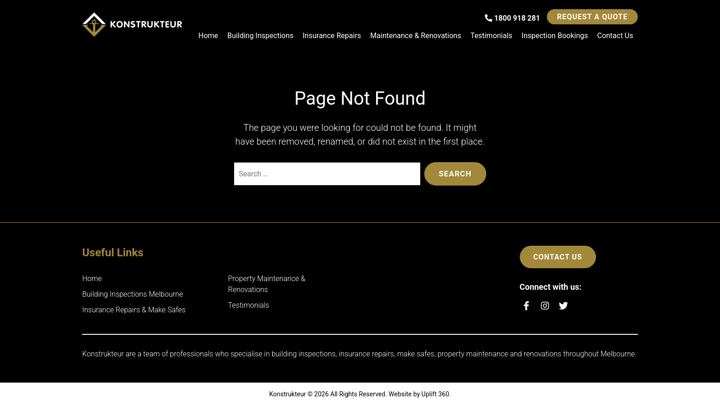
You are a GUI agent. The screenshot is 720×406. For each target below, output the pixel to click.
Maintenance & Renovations (415, 35)
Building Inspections (260, 35)
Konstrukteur (287, 394)
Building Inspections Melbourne (132, 294)
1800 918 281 (512, 18)
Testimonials (491, 35)
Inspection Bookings (555, 35)
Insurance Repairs (332, 35)
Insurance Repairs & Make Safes (134, 309)
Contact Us (615, 35)
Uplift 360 (435, 394)
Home (208, 35)
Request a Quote (592, 16)
